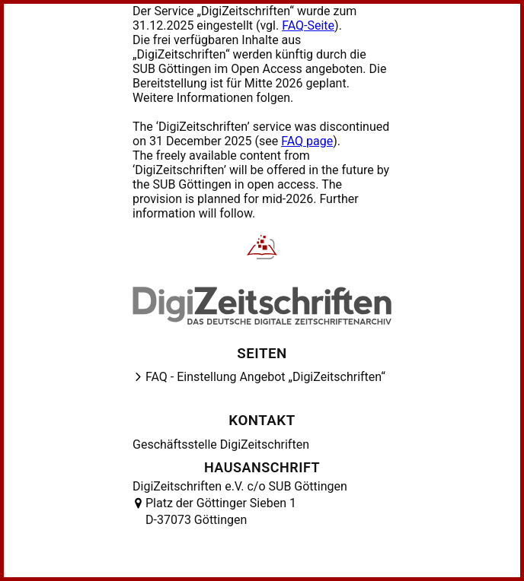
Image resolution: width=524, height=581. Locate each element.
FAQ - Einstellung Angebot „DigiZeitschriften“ (265, 377)
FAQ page (307, 141)
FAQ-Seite (308, 25)
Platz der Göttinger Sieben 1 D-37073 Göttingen (220, 511)
